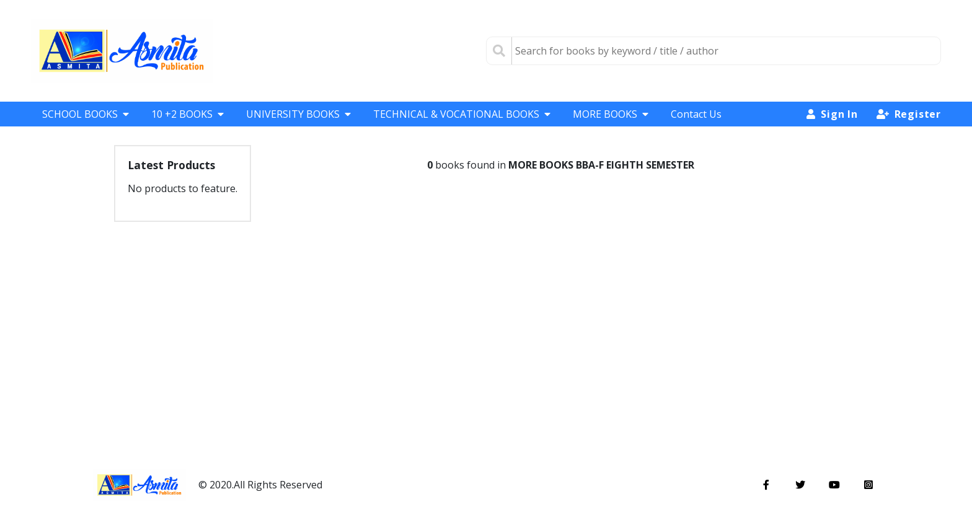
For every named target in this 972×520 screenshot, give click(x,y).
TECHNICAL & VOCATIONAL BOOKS (461, 114)
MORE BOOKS (610, 114)
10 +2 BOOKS (187, 114)
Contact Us (696, 114)
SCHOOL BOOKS (85, 114)
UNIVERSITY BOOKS (298, 114)
